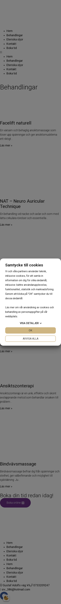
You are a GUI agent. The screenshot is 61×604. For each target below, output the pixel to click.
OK (30, 330)
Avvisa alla (30, 338)
